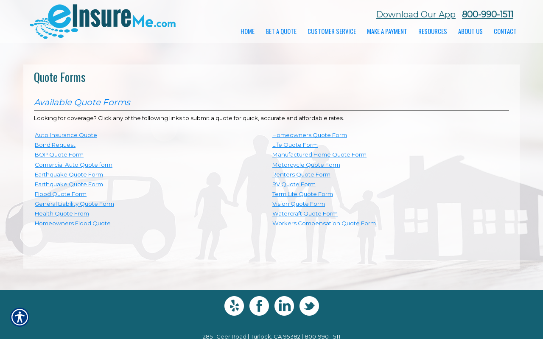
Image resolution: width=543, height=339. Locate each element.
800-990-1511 (487, 14)
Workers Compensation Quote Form (324, 223)
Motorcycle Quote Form (306, 164)
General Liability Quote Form (74, 203)
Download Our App (416, 14)
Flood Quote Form (61, 194)
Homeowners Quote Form (309, 135)
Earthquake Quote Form (69, 174)
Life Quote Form (295, 144)
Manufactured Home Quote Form (319, 154)
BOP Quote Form (59, 154)
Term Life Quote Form (302, 194)
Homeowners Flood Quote (73, 223)
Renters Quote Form (301, 174)
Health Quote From (62, 213)
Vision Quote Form (298, 203)
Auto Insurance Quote (66, 135)
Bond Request (55, 144)
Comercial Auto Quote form (73, 164)
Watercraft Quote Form (305, 213)
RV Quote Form (294, 184)
